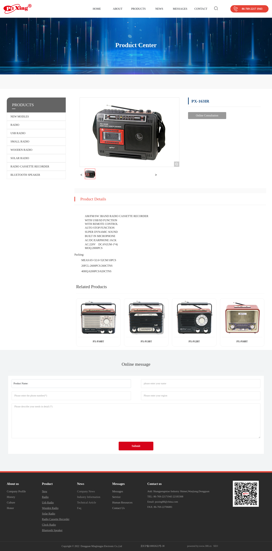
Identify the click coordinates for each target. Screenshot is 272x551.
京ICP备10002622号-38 (152, 546)
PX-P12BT (194, 341)
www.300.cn (205, 546)
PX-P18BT (242, 341)
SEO (215, 546)
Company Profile (16, 491)
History (11, 496)
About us (13, 484)
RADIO (14, 124)
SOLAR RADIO (19, 158)
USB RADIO (17, 133)
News (80, 484)
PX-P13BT (146, 341)
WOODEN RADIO (21, 149)
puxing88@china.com (166, 501)
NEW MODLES (19, 116)
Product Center (136, 45)
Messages (118, 484)
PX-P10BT (98, 341)
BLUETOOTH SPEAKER (25, 174)
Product (47, 484)
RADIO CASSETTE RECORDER (29, 166)
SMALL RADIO (19, 141)
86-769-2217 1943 (252, 8)
